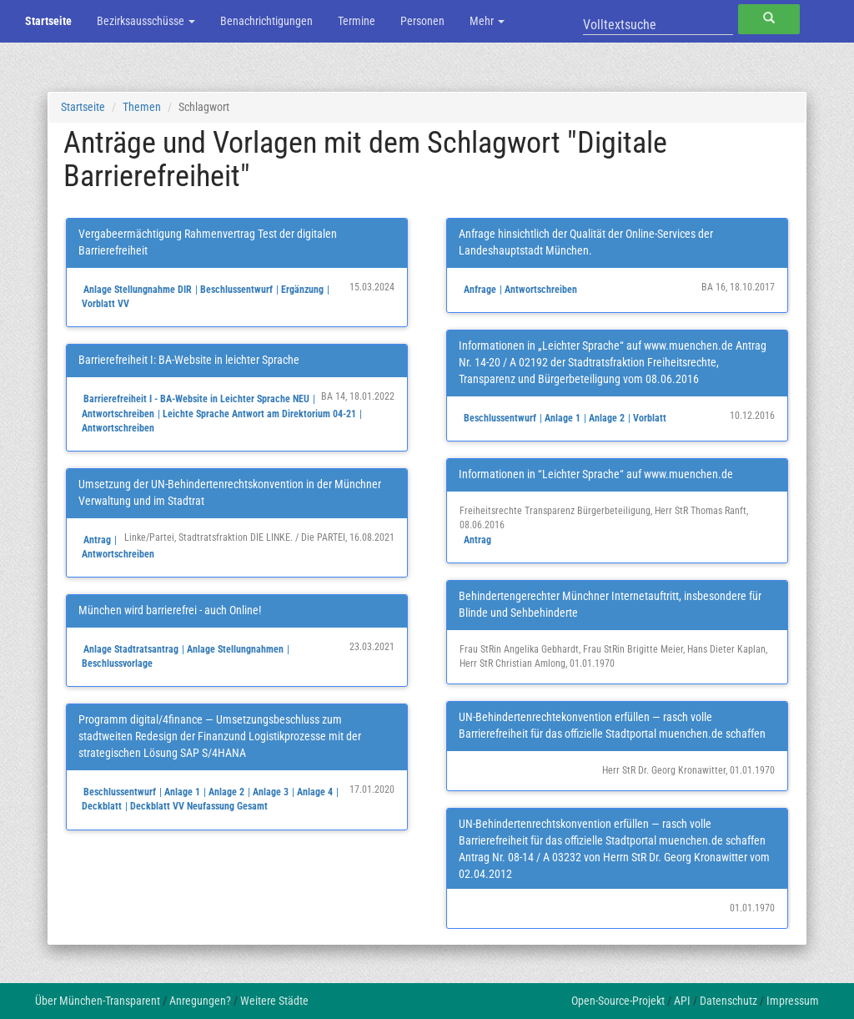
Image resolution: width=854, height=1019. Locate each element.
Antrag (97, 540)
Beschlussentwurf (236, 289)
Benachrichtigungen (266, 21)
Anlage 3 (271, 792)
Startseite (48, 21)
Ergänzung (302, 289)
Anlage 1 (182, 792)
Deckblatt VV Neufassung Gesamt (199, 806)
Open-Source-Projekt (618, 1000)
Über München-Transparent (97, 1000)
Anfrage (480, 289)
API (682, 1000)
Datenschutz (728, 1000)
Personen (422, 21)
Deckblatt (102, 806)
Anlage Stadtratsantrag (130, 649)
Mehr (487, 21)
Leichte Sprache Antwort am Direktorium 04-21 (259, 414)
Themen (142, 107)
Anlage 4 (315, 792)
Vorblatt (649, 418)
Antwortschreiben (118, 414)
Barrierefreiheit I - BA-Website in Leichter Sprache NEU (196, 399)
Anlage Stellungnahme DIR (137, 289)
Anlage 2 (226, 792)
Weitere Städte (274, 1000)
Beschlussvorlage (117, 663)
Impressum (792, 1000)
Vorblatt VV (105, 304)
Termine (356, 21)
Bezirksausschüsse (146, 21)
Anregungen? (200, 1000)
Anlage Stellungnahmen (235, 649)
